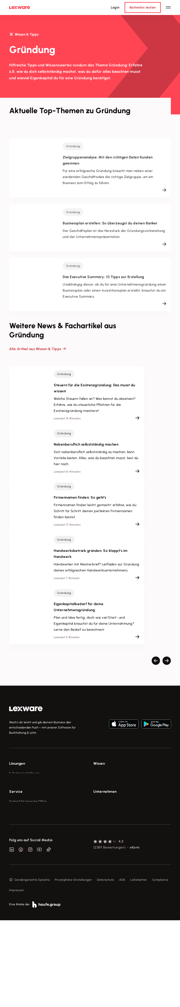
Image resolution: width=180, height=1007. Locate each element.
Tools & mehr (102, 781)
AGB (122, 967)
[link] (25, 708)
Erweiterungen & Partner (26, 819)
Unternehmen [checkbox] (105, 832)
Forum (13, 888)
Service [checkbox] (16, 832)
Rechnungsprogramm (24, 781)
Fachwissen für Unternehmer (113, 773)
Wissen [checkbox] (99, 763)
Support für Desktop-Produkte (29, 880)
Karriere (98, 865)
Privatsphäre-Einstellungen (73, 967)
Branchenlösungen (22, 812)
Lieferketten (138, 967)
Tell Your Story (103, 796)
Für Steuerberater (21, 857)
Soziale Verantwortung (109, 857)
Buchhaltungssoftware (24, 789)
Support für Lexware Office (28, 842)
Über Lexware (102, 842)
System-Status (19, 849)
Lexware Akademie (106, 789)
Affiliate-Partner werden (26, 872)
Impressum (16, 977)
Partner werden (20, 865)
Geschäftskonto (20, 804)
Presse (97, 849)
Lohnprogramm (19, 796)
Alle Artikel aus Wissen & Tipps (35, 349)
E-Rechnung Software (24, 773)
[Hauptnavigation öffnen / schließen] (168, 7)
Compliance (160, 967)
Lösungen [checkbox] (17, 763)
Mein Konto (17, 896)
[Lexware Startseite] (19, 7)
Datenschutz (105, 967)
